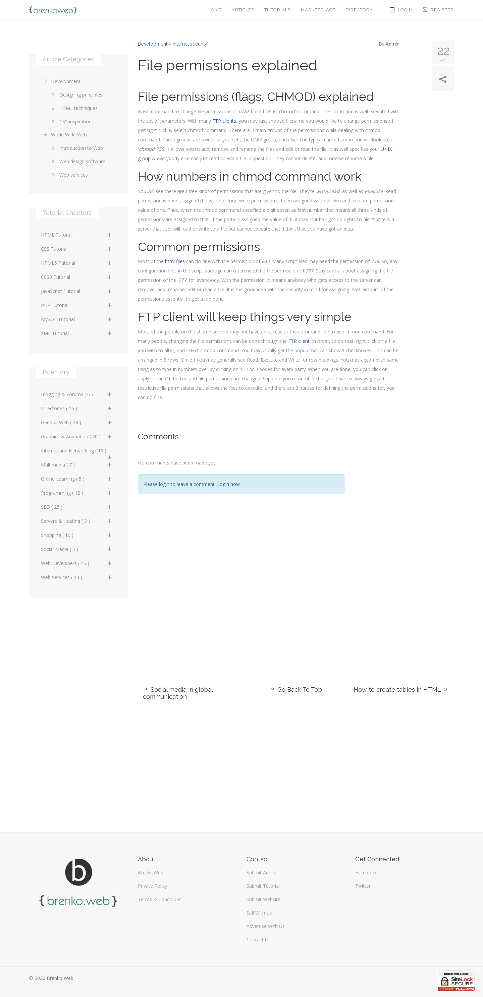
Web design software (77, 161)
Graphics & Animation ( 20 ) (77, 436)
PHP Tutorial (77, 305)
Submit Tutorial (263, 886)
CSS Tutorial (77, 249)
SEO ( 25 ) (77, 507)
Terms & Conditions (159, 899)
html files (175, 261)
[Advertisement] (404, 558)
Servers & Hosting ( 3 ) (77, 521)
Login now (228, 484)
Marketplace (318, 9)
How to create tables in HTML (401, 689)
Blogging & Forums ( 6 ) (77, 394)
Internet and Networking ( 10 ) (77, 452)
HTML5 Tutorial (77, 263)
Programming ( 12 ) (77, 493)
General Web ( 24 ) (77, 422)
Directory (359, 9)
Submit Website (263, 899)
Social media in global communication (178, 693)
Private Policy (152, 886)
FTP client (299, 341)
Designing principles (75, 94)
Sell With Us (259, 913)
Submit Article (261, 872)
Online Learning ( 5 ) (77, 479)
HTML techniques (73, 108)
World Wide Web (64, 134)
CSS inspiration (70, 121)
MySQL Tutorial (77, 319)
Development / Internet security (172, 44)
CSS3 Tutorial (77, 277)
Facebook (366, 872)
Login (401, 9)
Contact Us (259, 939)
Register (438, 9)
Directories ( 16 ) (77, 408)
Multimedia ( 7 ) (77, 464)
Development (60, 81)
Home (215, 9)
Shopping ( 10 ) (77, 535)
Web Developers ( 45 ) (77, 563)
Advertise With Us (266, 926)
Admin (392, 44)
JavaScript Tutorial (77, 291)
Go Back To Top (296, 689)
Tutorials (277, 9)
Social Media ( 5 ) (77, 549)
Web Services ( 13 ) (77, 577)
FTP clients (224, 121)
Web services (68, 175)
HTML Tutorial (77, 235)
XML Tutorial (77, 333)
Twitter (363, 886)
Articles (243, 9)
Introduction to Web (76, 148)
